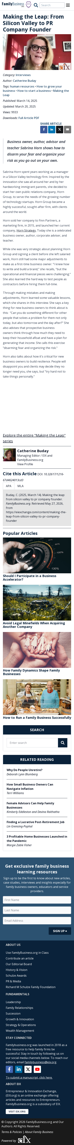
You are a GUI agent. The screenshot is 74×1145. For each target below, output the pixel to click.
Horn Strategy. (26, 230)
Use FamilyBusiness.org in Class (27, 953)
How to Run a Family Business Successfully (37, 717)
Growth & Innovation (20, 1019)
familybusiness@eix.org (40, 1062)
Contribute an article (20, 958)
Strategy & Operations (21, 1025)
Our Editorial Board (19, 964)
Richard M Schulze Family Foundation (31, 987)
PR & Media (13, 981)
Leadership (13, 1002)
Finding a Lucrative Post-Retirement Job (35, 822)
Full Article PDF (28, 118)
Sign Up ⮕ (60, 931)
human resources (22, 86)
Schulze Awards (16, 976)
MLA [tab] (20, 486)
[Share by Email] (67, 130)
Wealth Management (20, 1031)
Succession (13, 1013)
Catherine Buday (24, 81)
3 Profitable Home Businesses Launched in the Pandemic (37, 839)
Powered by (16, 1139)
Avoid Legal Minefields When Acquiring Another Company (34, 624)
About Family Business (39, 1132)
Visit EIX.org (17, 1111)
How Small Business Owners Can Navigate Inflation (30, 786)
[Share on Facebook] (43, 130)
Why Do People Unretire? (24, 770)
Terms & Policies (11, 1132)
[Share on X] (59, 130)
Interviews (23, 75)
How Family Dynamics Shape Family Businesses (31, 672)
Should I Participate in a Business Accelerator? (29, 577)
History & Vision (16, 970)
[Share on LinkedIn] (51, 130)
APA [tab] (8, 486)
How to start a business (34, 91)
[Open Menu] (68, 5)
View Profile (25, 464)
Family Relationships (19, 1008)
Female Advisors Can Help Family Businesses (30, 805)
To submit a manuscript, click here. (29, 1078)
